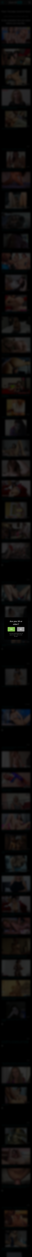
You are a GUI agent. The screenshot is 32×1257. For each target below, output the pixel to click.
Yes (11, 629)
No (21, 629)
